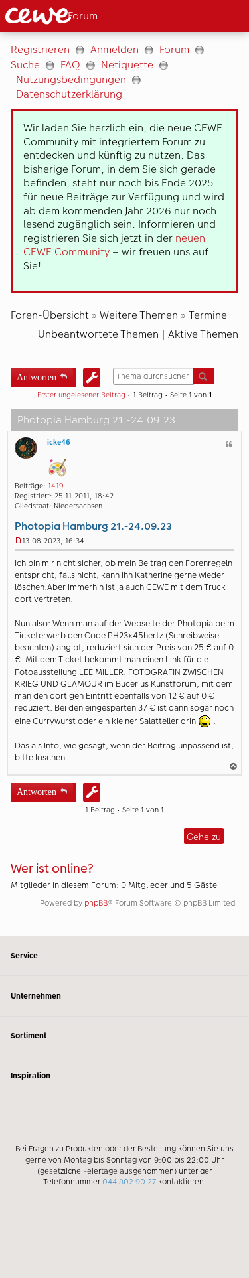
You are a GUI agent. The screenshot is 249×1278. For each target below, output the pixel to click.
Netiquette (127, 64)
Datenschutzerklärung (69, 94)
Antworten (36, 376)
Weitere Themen (139, 314)
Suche (25, 64)
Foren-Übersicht (50, 314)
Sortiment (124, 1036)
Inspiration (124, 1076)
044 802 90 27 (129, 1181)
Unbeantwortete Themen (98, 334)
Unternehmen (124, 996)
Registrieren (40, 49)
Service (124, 956)
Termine (208, 314)
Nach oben (234, 766)
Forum (174, 49)
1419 (56, 486)
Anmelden (114, 49)
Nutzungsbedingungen (71, 79)
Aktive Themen (203, 334)
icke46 (58, 442)
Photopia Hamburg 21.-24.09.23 (93, 525)
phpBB (96, 903)
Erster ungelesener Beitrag (81, 395)
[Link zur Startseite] (61, 16)
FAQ (70, 64)
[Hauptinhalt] (124, 483)
